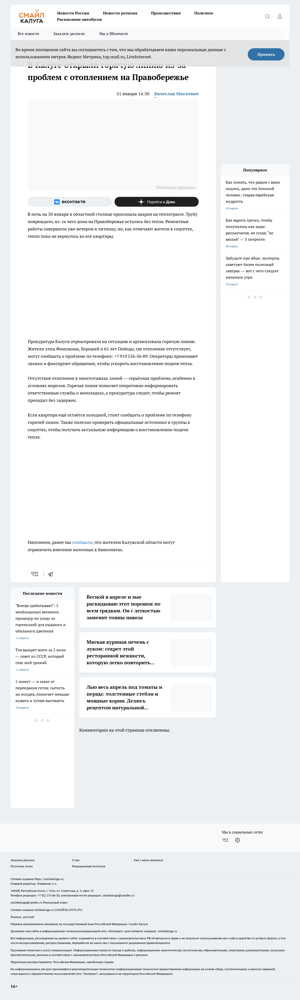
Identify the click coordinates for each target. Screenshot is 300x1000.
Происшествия (166, 13)
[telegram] (52, 574)
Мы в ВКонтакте (113, 33)
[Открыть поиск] (267, 16)
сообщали (82, 542)
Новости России (73, 13)
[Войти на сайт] (280, 16)
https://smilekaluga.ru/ (49, 879)
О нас (76, 860)
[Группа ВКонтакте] (70, 202)
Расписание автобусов (79, 19)
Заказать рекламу (69, 33)
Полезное (203, 13)
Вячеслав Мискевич (176, 93)
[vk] (35, 574)
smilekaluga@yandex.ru (118, 895)
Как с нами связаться (148, 860)
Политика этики (22, 866)
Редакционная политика (88, 866)
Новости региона (120, 13)
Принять (266, 54)
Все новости (28, 33)
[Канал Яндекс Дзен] (157, 202)
